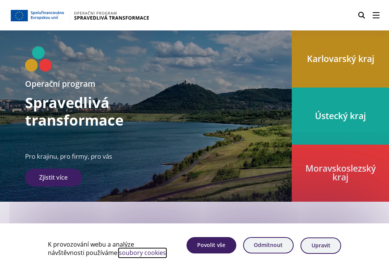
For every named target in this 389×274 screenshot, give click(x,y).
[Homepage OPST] (97, 15)
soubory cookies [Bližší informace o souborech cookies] (142, 253)
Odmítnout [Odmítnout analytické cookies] (267, 245)
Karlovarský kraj (340, 59)
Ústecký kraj (340, 116)
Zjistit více (53, 177)
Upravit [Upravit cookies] (320, 245)
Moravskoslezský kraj (340, 172)
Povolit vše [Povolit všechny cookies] (209, 245)
